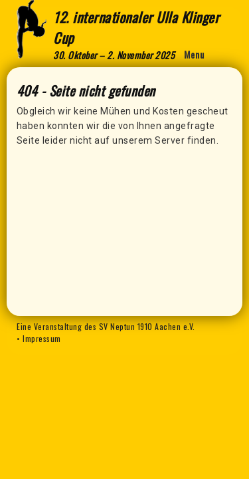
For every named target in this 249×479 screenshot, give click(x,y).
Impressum (42, 338)
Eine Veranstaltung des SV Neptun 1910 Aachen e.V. (106, 326)
